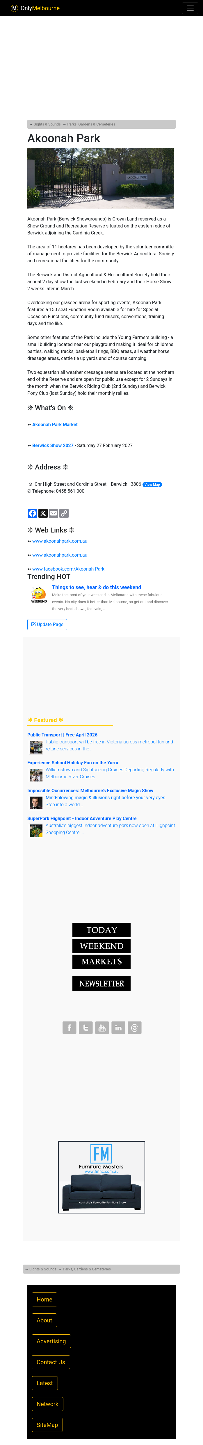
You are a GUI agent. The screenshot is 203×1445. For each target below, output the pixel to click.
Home (44, 1299)
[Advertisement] (101, 53)
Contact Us (51, 1362)
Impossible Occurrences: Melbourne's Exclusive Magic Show (90, 790)
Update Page (47, 624)
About (44, 1320)
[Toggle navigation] (190, 8)
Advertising (51, 1341)
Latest (45, 1383)
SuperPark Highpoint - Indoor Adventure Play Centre (82, 818)
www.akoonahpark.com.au (59, 541)
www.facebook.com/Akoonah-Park (68, 569)
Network (47, 1404)
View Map (152, 485)
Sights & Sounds (47, 124)
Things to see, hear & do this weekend (96, 587)
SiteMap (47, 1424)
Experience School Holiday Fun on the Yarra (72, 762)
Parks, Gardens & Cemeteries (91, 124)
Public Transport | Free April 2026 (62, 735)
